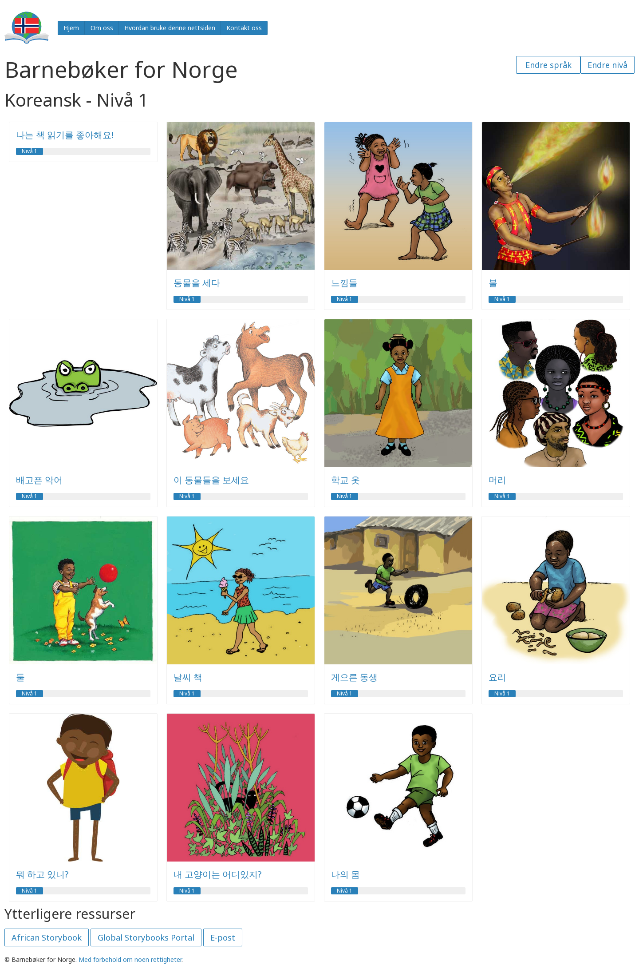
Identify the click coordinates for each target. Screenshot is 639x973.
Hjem (71, 28)
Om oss (102, 28)
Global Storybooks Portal (146, 937)
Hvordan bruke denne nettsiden (169, 28)
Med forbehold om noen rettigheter (130, 959)
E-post (222, 937)
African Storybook (47, 937)
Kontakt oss (244, 28)
